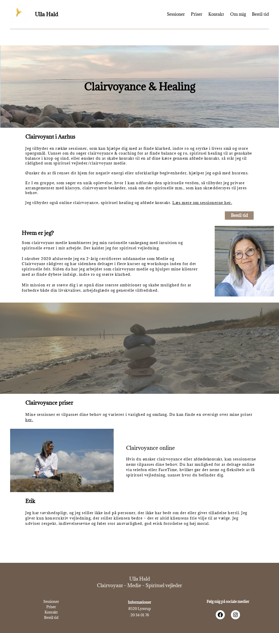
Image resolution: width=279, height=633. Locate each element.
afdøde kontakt (204, 158)
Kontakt (51, 612)
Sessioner (51, 601)
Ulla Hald (46, 14)
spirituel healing (206, 153)
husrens (240, 173)
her (28, 419)
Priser (51, 606)
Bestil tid (239, 215)
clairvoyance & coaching (112, 153)
